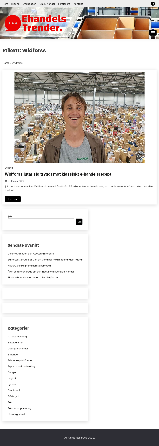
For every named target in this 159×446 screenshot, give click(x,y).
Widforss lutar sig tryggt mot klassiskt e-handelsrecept (58, 174)
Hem (5, 3)
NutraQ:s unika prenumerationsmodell (29, 265)
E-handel (13, 354)
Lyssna (15, 3)
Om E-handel (47, 3)
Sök (10, 216)
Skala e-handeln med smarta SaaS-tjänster (33, 277)
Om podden (29, 3)
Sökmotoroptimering (19, 408)
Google (12, 372)
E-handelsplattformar (20, 360)
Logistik (12, 378)
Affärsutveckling (17, 336)
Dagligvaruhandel (18, 348)
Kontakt (78, 3)
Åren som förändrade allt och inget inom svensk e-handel (41, 271)
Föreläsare (64, 3)
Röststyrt (13, 396)
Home (5, 62)
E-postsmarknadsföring (21, 366)
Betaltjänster (15, 342)
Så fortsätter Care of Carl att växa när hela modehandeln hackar (45, 259)
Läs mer (12, 199)
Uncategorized (16, 414)
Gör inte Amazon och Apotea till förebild (31, 253)
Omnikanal (14, 390)
